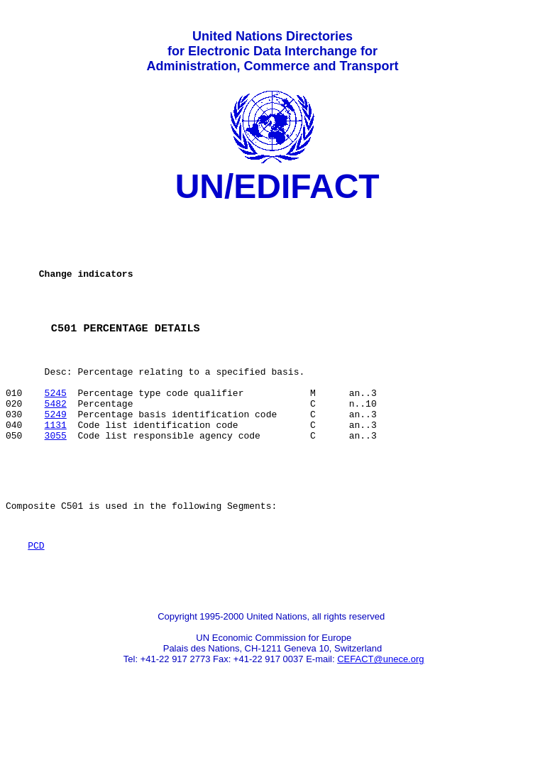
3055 (56, 479)
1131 (56, 466)
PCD (36, 601)
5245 (56, 428)
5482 (56, 440)
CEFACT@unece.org (380, 722)
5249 (56, 453)
